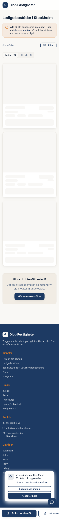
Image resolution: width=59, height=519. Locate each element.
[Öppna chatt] (52, 502)
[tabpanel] (29, 164)
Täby (5, 463)
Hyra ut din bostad (12, 359)
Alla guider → (10, 408)
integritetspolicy (38, 482)
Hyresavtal (8, 399)
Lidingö (6, 468)
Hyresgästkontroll (12, 404)
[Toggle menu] (54, 5)
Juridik (6, 391)
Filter (48, 45)
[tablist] (18, 55)
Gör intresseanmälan (29, 296)
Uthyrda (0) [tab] (26, 55)
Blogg (5, 372)
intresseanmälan (22, 30)
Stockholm (8, 450)
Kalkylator (8, 376)
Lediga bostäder (11, 363)
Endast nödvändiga (29, 489)
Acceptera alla (29, 495)
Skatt (5, 395)
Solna (5, 455)
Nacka (6, 459)
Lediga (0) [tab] (10, 55)
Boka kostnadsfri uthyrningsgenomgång (23, 367)
